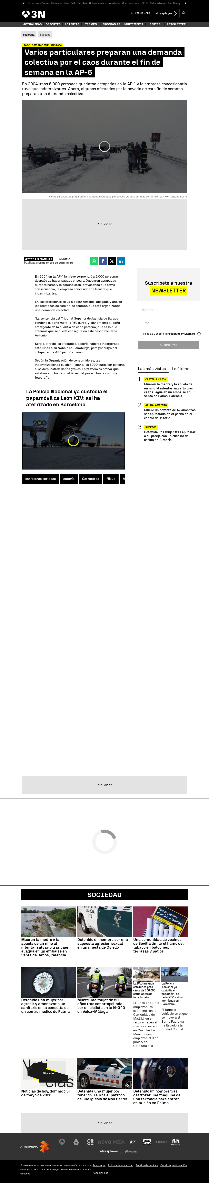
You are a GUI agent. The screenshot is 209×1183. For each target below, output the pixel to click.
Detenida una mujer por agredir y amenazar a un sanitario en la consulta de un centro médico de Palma (45, 1005)
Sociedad (105, 895)
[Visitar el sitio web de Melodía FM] (175, 1142)
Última (142, 13)
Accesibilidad (100, 1172)
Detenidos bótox (60, 3)
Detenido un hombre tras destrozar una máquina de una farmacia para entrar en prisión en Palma (156, 1097)
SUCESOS (151, 427)
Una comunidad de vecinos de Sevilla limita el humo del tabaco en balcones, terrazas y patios (158, 945)
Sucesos (45, 34)
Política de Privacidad (181, 333)
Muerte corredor (131, 3)
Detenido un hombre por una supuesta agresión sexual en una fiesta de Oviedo (102, 943)
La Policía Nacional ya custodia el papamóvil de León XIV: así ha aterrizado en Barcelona (67, 398)
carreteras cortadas (40, 479)
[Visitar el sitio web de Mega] (119, 1142)
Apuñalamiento (156, 405)
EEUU (145, 3)
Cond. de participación (173, 1165)
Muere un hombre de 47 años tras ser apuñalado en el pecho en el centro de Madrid (170, 414)
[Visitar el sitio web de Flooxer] (131, 1151)
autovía (68, 479)
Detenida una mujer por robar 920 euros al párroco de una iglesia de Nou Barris (102, 1095)
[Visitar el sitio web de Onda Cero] (147, 1142)
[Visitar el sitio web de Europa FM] (161, 1142)
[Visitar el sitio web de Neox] (90, 1142)
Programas (111, 24)
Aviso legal (99, 1165)
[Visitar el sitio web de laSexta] (76, 1142)
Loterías (72, 24)
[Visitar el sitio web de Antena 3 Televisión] (62, 1142)
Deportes (53, 24)
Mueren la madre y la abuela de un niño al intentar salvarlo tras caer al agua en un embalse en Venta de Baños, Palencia (168, 390)
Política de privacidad (120, 1165)
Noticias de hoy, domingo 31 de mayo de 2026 (45, 1093)
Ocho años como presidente (104, 3)
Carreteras (90, 479)
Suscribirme (168, 345)
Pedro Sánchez (79, 3)
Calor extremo (158, 3)
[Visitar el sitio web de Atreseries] (133, 1142)
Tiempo (91, 24)
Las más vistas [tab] (152, 369)
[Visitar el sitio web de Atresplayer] (111, 1151)
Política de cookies (147, 1165)
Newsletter (176, 24)
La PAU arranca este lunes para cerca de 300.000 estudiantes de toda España (144, 990)
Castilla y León (155, 379)
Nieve (111, 479)
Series (155, 24)
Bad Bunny (174, 3)
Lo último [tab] (180, 369)
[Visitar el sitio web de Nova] (104, 1142)
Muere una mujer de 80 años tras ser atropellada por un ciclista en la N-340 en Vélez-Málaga (101, 1005)
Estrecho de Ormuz (38, 3)
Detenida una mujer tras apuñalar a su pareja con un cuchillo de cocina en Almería (170, 436)
